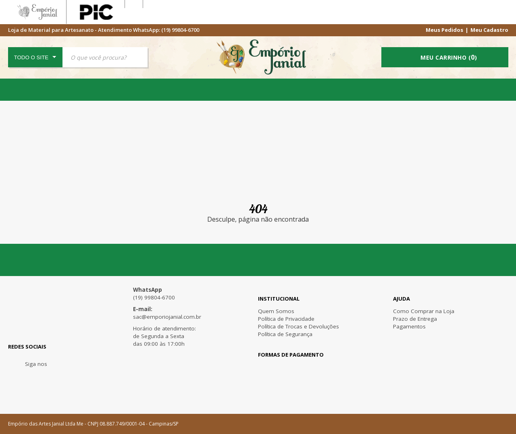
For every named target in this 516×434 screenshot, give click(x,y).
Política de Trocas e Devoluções (298, 326)
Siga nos (36, 364)
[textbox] (105, 57)
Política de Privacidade (286, 318)
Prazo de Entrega (415, 318)
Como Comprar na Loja (423, 311)
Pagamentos (409, 326)
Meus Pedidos (444, 29)
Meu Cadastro (489, 29)
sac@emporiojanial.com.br (167, 316)
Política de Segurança (285, 334)
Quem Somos (276, 311)
